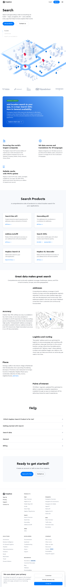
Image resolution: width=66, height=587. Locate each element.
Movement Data (49, 524)
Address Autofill (28, 524)
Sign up (56, 2)
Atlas (25, 530)
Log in (50, 2)
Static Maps (27, 508)
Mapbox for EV (49, 511)
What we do (48, 542)
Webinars (26, 567)
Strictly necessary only (48, 579)
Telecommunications (8, 549)
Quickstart (26, 542)
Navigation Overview (50, 499)
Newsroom (48, 546)
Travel (4, 559)
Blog (25, 565)
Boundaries (48, 527)
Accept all (48, 583)
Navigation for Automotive (52, 501)
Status (25, 549)
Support (5, 502)
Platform (26, 546)
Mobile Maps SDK (28, 504)
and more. (16, 376)
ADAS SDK (48, 513)
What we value (49, 544)
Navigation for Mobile (50, 504)
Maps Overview (28, 499)
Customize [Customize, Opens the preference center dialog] (48, 575)
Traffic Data (48, 522)
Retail (4, 554)
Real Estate (6, 556)
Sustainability (48, 551)
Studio (25, 506)
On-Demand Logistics (8, 544)
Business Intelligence (8, 542)
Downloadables (28, 570)
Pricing (5, 499)
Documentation (28, 539)
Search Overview (28, 517)
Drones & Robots (7, 561)
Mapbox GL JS (27, 501)
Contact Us (6, 504)
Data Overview (49, 519)
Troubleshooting (28, 544)
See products (8, 23)
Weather (5, 546)
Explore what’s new (15, 122)
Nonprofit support (49, 553)
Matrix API (47, 508)
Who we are (48, 539)
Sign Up (5, 497)
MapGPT (47, 506)
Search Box (27, 519)
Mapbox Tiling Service (29, 511)
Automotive (6, 539)
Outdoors (5, 551)
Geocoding (27, 522)
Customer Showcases (29, 563)
